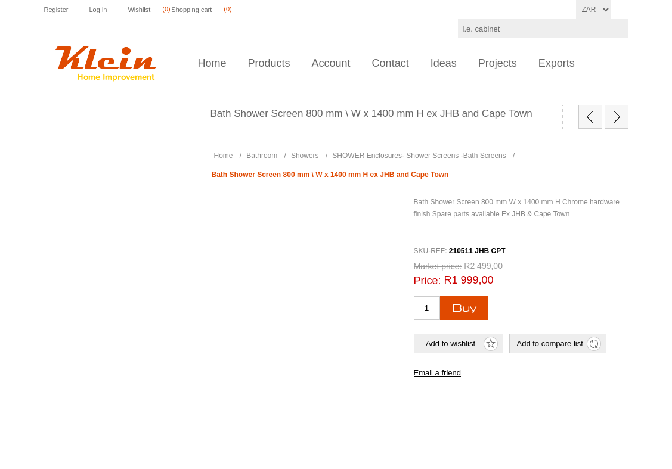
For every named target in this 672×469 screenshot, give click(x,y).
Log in (98, 9)
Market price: (438, 266)
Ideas (444, 63)
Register (56, 9)
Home (212, 63)
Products (269, 63)
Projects (497, 63)
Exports (556, 63)
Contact (390, 63)
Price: (427, 281)
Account (331, 63)
